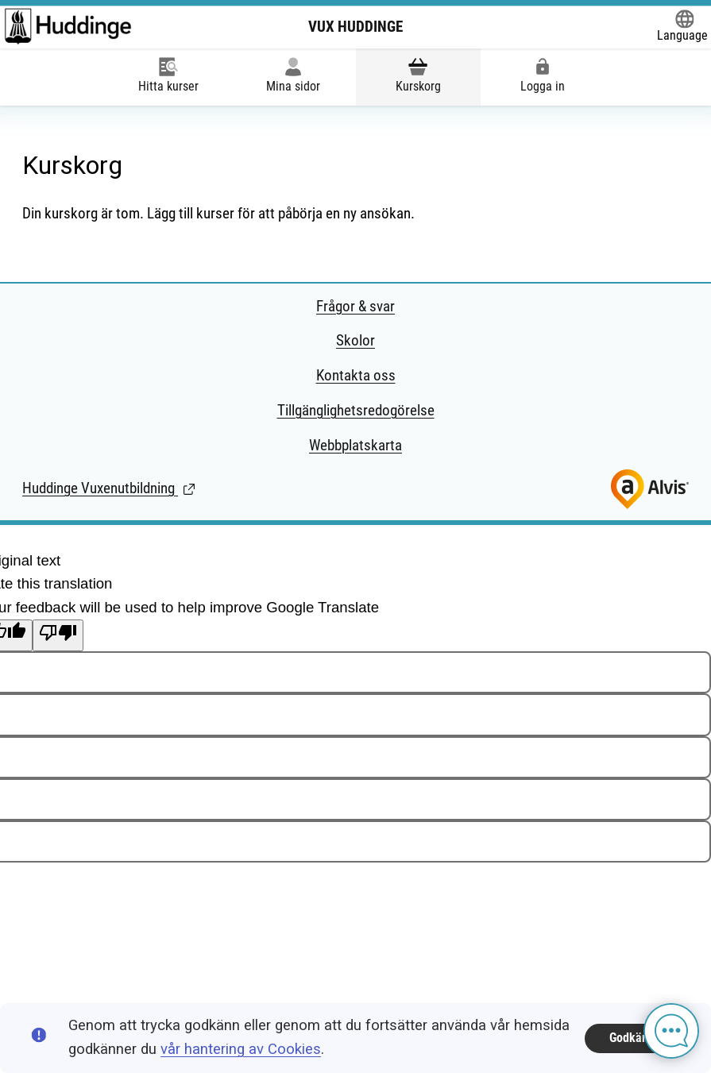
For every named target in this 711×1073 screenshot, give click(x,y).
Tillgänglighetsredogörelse (356, 410)
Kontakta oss (356, 375)
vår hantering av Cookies (240, 1049)
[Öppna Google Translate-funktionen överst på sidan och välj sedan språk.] (682, 27)
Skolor (355, 340)
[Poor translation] (58, 635)
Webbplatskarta (355, 445)
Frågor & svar (355, 306)
